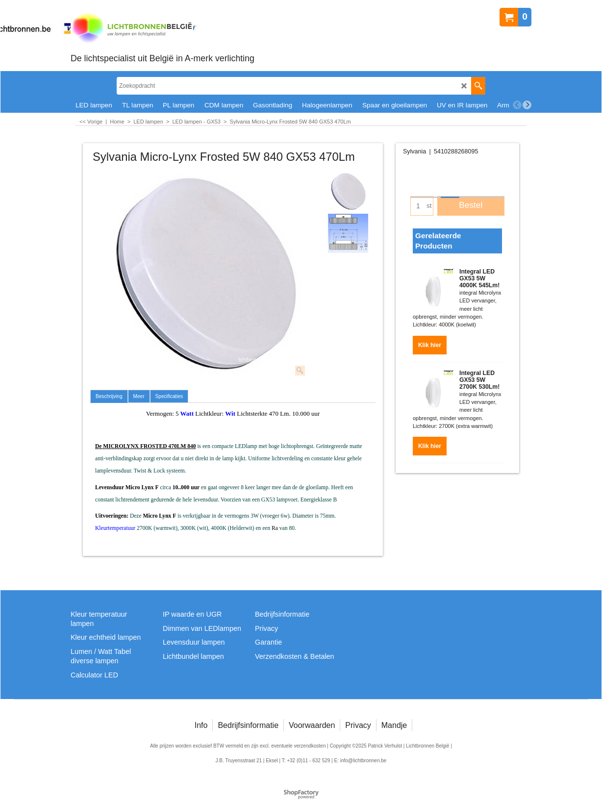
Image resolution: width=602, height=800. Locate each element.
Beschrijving (109, 396)
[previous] (517, 104)
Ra (275, 528)
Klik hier (429, 345)
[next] (527, 104)
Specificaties (169, 396)
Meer (139, 396)
